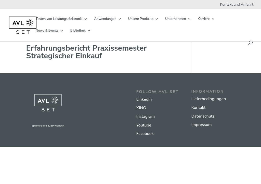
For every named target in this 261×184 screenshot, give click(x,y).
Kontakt (198, 107)
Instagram (145, 116)
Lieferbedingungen (208, 99)
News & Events (47, 31)
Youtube (143, 125)
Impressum (201, 125)
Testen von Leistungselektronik (59, 19)
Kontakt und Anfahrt (236, 5)
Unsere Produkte (140, 19)
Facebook (145, 133)
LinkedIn (144, 99)
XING (141, 108)
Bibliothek (78, 31)
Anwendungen (105, 19)
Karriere (204, 19)
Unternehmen (175, 19)
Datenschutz (202, 116)
